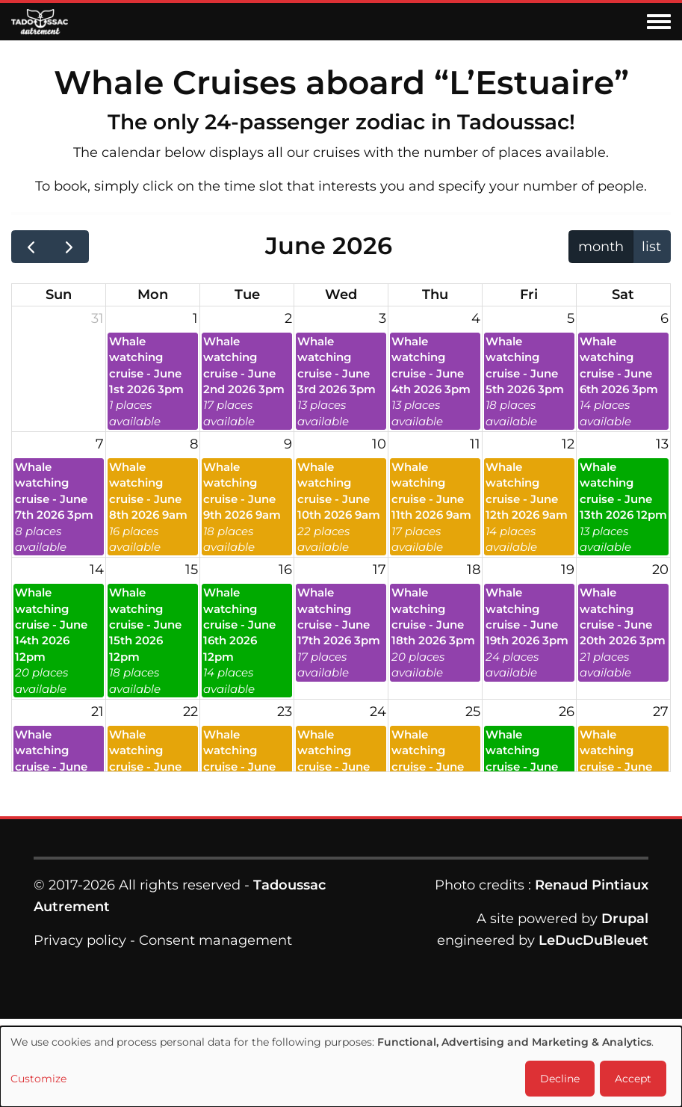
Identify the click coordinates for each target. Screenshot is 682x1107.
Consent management (215, 940)
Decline (560, 1078)
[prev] (30, 246)
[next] (68, 246)
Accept (633, 1078)
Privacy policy (80, 940)
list (651, 246)
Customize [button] (38, 1078)
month (601, 246)
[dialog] (341, 1066)
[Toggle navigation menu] (659, 22)
